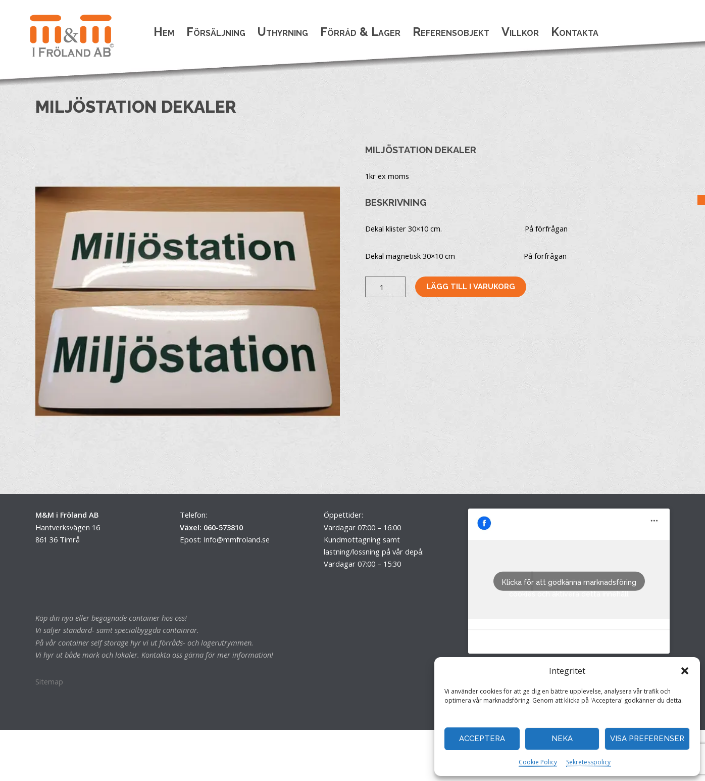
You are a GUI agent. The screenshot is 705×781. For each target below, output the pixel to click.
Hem (164, 31)
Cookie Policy (538, 762)
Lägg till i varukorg (470, 286)
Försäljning (215, 31)
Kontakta (574, 31)
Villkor (520, 31)
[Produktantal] (385, 287)
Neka (562, 738)
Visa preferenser (647, 738)
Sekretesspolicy (588, 762)
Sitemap (49, 681)
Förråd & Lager (360, 31)
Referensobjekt (451, 31)
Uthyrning (283, 31)
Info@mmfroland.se (237, 539)
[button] (685, 671)
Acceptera (482, 738)
